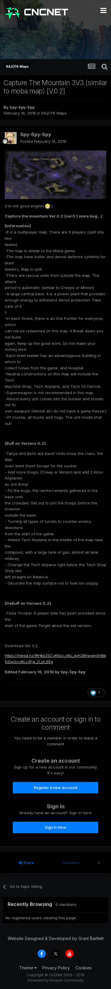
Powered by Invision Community (56, 980)
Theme (28, 967)
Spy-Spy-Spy (22, 107)
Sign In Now (55, 827)
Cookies (83, 967)
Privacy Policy (56, 967)
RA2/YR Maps (54, 113)
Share (26, 862)
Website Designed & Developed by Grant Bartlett (56, 938)
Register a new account (55, 787)
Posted (43, 141)
